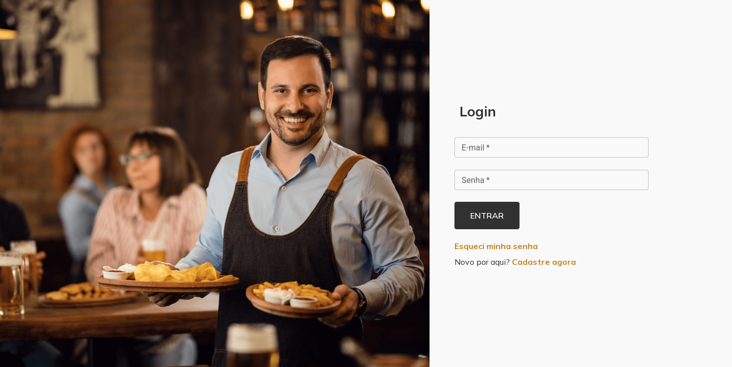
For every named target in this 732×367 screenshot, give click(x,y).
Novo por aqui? (515, 262)
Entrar (487, 215)
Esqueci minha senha (496, 246)
